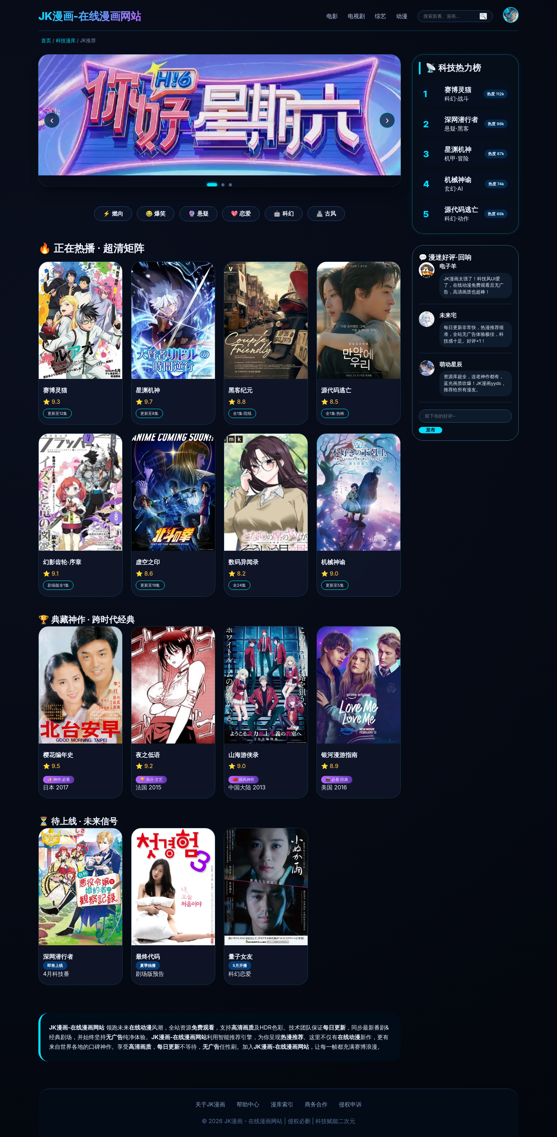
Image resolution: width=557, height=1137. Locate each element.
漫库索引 (282, 1104)
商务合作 (316, 1104)
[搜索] (450, 16)
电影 (332, 16)
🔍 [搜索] (483, 16)
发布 (430, 430)
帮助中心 (248, 1104)
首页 (46, 40)
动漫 (401, 16)
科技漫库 (66, 40)
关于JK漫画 (210, 1104)
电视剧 (356, 16)
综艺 (380, 16)
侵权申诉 (350, 1104)
